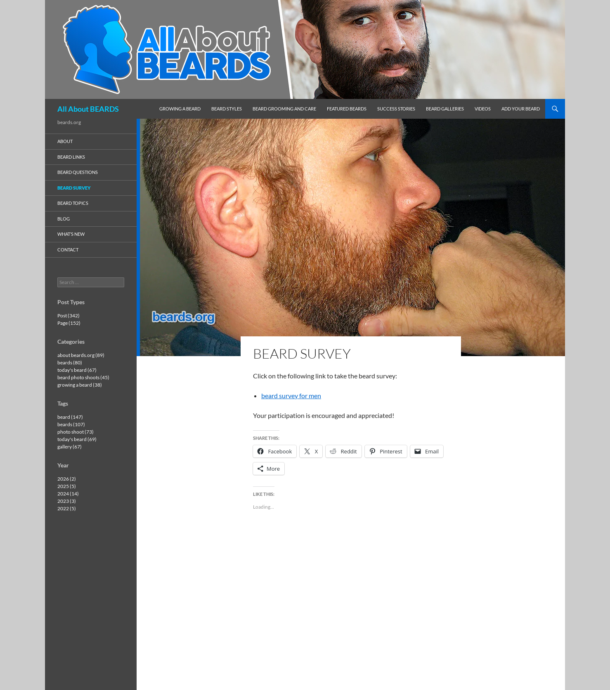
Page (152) (68, 323)
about (65, 141)
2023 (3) (66, 501)
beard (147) (70, 417)
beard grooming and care (284, 108)
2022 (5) (66, 508)
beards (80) (69, 362)
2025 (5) (66, 486)
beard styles (226, 108)
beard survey (73, 187)
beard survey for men (291, 395)
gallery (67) (69, 447)
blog (63, 218)
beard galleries (445, 108)
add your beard (520, 108)
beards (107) (71, 424)
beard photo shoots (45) (83, 377)
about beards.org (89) (80, 355)
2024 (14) (68, 494)
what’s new (71, 234)
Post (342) (68, 315)
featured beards (346, 108)
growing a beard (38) (79, 385)
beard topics (72, 203)
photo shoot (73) (75, 432)
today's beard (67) (77, 370)
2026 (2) (66, 479)
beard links (71, 157)
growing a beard (180, 108)
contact (67, 249)
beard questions (77, 172)
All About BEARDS (88, 108)
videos (483, 108)
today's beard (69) (77, 439)
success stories (396, 108)
